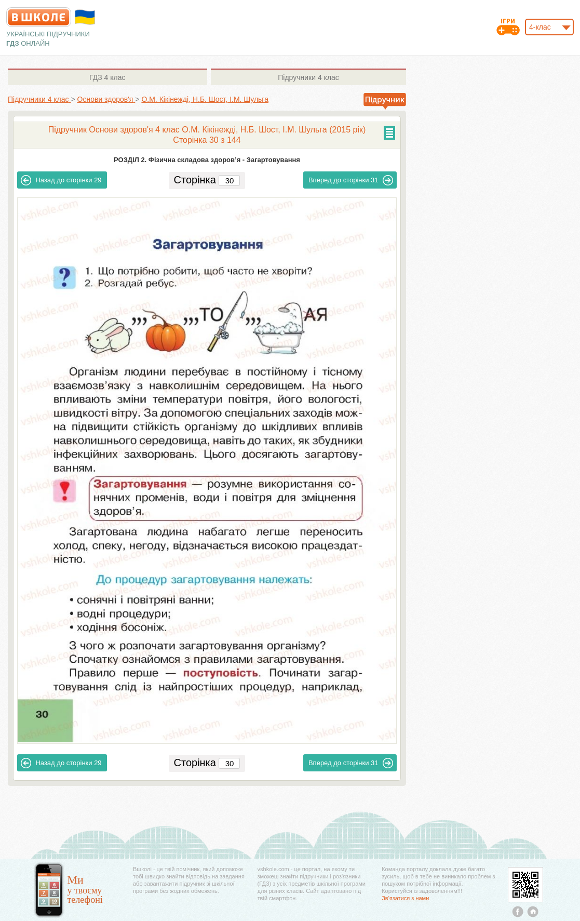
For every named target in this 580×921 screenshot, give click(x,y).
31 (350, 180)
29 (61, 180)
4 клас (107, 77)
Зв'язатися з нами (405, 898)
